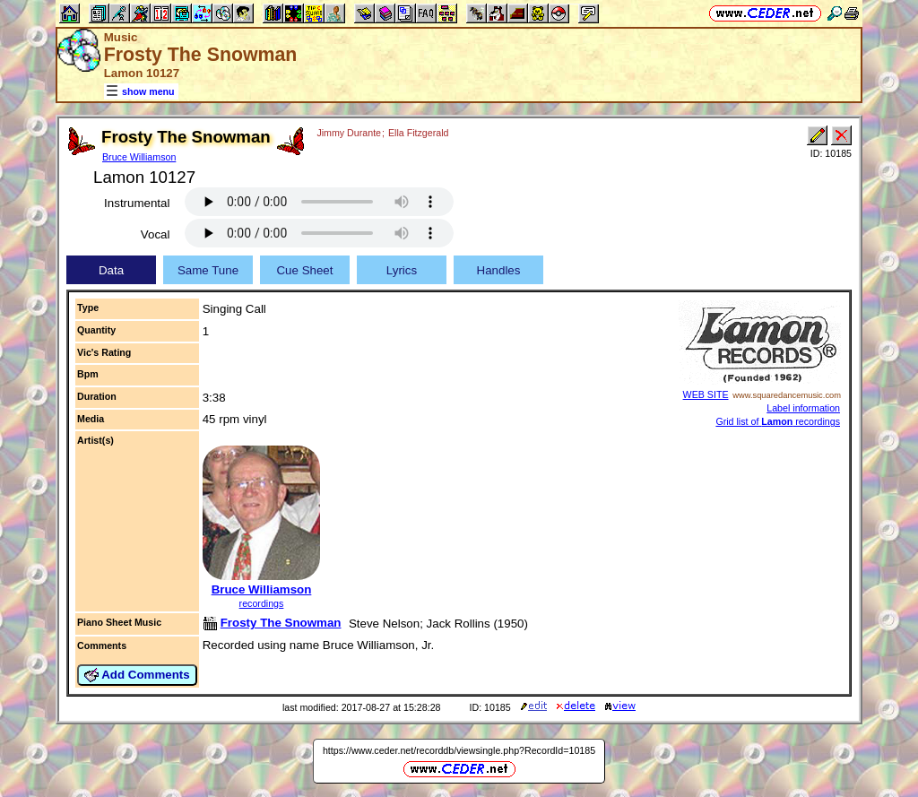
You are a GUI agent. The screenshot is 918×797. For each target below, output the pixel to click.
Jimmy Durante (348, 132)
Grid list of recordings (777, 421)
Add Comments (137, 675)
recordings (261, 603)
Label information (803, 408)
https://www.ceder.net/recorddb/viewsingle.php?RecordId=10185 (459, 750)
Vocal (155, 234)
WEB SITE (706, 394)
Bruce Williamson (139, 157)
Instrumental (136, 203)
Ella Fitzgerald (418, 132)
